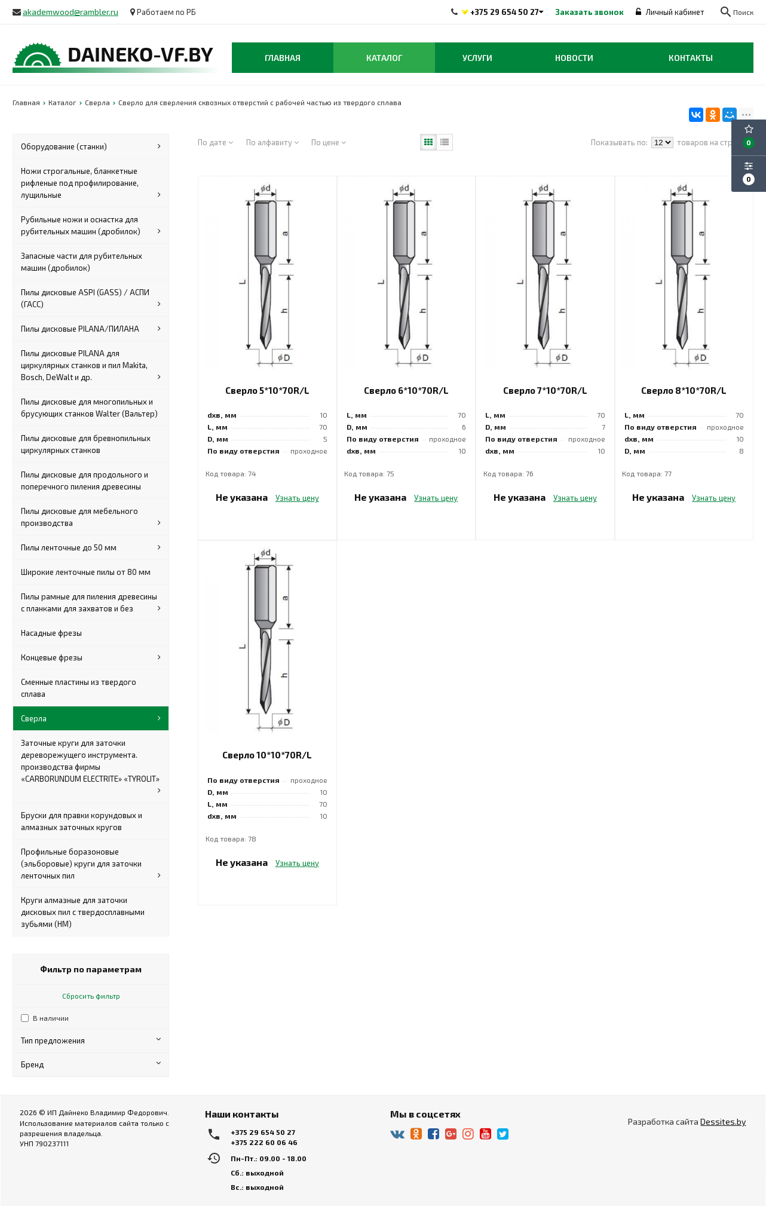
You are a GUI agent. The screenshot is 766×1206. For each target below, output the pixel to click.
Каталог (384, 58)
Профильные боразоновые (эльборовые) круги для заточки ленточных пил (91, 864)
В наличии (51, 1018)
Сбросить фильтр (91, 995)
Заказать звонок (589, 12)
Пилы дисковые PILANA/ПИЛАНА (91, 329)
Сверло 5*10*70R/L (267, 390)
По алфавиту (272, 142)
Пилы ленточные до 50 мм (91, 547)
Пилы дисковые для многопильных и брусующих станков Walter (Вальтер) (89, 407)
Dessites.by (723, 1121)
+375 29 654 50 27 (504, 12)
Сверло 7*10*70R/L (545, 390)
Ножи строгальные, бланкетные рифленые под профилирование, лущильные (91, 183)
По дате (215, 142)
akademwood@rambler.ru (70, 12)
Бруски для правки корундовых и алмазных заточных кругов (81, 821)
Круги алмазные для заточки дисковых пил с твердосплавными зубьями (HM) (83, 912)
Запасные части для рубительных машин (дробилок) (81, 262)
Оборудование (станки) (91, 146)
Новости (574, 58)
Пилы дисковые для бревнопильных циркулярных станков (86, 444)
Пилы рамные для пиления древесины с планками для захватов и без (91, 603)
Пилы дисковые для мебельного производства (91, 517)
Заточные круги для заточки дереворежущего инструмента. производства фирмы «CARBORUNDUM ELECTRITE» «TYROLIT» (91, 767)
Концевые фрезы (91, 657)
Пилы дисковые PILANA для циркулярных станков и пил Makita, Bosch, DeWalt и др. (91, 365)
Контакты (691, 58)
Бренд (91, 1064)
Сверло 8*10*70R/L (684, 390)
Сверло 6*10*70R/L (406, 390)
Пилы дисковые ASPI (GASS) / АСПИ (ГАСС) (91, 298)
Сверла (91, 718)
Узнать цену (297, 498)
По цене (328, 142)
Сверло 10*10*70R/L (267, 754)
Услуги (477, 58)
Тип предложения (91, 1040)
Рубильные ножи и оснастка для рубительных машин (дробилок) (91, 226)
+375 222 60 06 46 (264, 1142)
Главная (283, 58)
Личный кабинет (670, 12)
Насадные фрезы (51, 633)
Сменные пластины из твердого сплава (78, 688)
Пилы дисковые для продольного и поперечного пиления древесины (84, 480)
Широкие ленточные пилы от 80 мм (86, 572)
